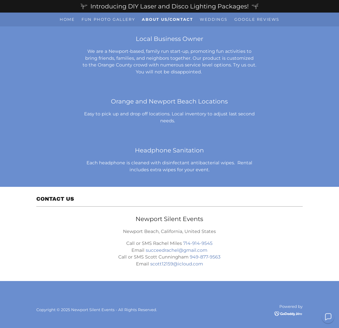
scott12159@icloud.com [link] (176, 264)
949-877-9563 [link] (205, 257)
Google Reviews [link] (256, 19)
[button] (328, 317)
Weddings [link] (213, 19)
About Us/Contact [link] (167, 19)
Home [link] (67, 19)
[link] (288, 313)
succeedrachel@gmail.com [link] (176, 250)
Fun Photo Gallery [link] (108, 19)
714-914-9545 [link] (198, 243)
